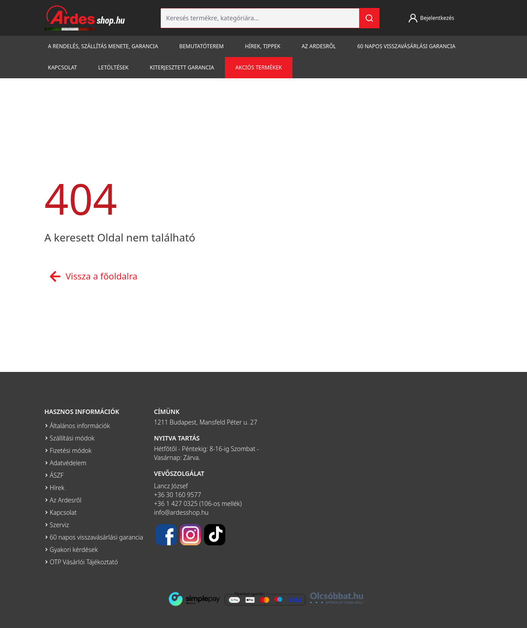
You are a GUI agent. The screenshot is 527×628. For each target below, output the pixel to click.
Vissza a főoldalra (91, 276)
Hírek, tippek (262, 46)
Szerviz (59, 525)
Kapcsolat (62, 67)
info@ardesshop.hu (181, 512)
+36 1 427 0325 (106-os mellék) (198, 503)
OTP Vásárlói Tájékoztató (84, 562)
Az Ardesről (319, 46)
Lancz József (171, 486)
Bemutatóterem (201, 46)
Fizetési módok (71, 450)
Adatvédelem (68, 463)
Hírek (57, 487)
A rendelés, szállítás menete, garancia (103, 46)
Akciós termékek (258, 67)
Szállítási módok (72, 438)
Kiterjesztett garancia (182, 67)
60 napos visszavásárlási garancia (406, 46)
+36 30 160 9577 (177, 494)
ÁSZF (57, 475)
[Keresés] (369, 18)
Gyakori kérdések (74, 549)
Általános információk (80, 425)
